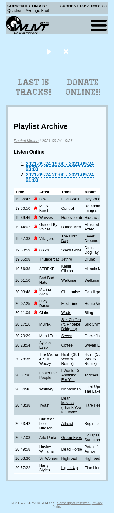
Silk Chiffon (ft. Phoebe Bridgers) (71, 324)
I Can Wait (70, 199)
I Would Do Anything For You (71, 375)
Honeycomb (71, 217)
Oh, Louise (70, 292)
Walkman (69, 280)
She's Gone (71, 250)
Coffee (67, 345)
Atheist (67, 423)
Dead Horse (71, 449)
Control (67, 208)
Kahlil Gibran (67, 268)
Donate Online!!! (83, 87)
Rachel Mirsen (26, 140)
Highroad (69, 458)
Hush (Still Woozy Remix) (70, 359)
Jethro (66, 259)
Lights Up (69, 467)
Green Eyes (71, 437)
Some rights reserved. (73, 503)
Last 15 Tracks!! (34, 87)
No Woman (71, 389)
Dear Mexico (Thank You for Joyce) (71, 405)
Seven (66, 335)
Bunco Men (71, 227)
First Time (69, 303)
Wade (66, 312)
